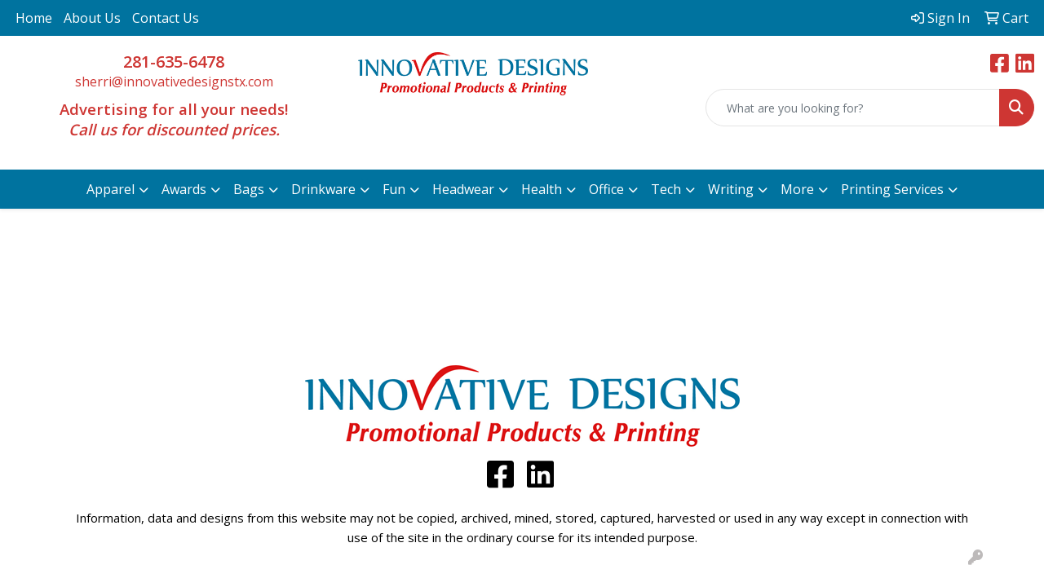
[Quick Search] (853, 107)
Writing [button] (731, 189)
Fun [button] (394, 189)
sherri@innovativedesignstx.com (174, 81)
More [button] (797, 189)
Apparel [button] (110, 189)
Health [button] (541, 189)
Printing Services (892, 189)
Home (33, 18)
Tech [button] (666, 189)
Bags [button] (248, 189)
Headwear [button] (463, 189)
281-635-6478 (173, 62)
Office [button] (606, 189)
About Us (92, 18)
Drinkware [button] (323, 189)
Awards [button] (183, 189)
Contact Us (165, 18)
